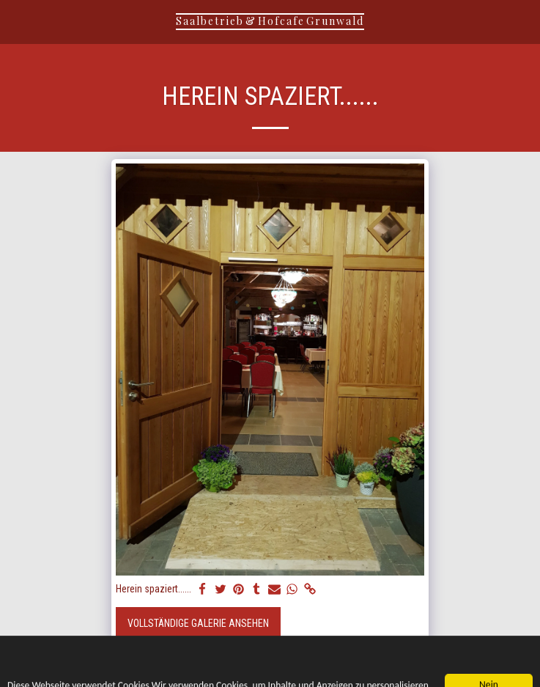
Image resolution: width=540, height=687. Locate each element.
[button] (16, 21)
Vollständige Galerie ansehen (198, 623)
